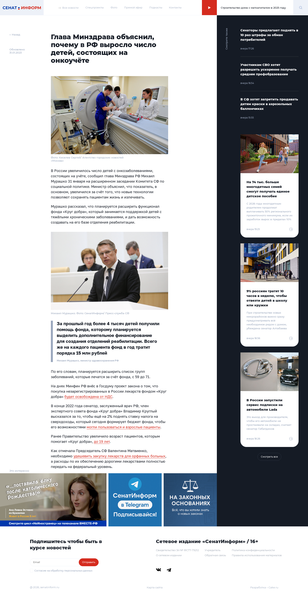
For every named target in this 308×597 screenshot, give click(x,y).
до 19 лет (102, 441)
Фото (114, 7)
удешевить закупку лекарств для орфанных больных (119, 456)
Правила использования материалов (257, 555)
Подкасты (155, 7)
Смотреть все (269, 456)
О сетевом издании (169, 555)
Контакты (175, 7)
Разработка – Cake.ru (264, 587)
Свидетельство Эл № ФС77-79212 (177, 550)
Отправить (88, 562)
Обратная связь (215, 555)
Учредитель (212, 550)
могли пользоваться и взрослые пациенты (123, 427)
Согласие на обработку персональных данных (63, 570)
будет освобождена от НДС (88, 396)
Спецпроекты (94, 7)
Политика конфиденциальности (253, 550)
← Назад (14, 34)
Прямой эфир (133, 7)
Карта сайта (155, 587)
